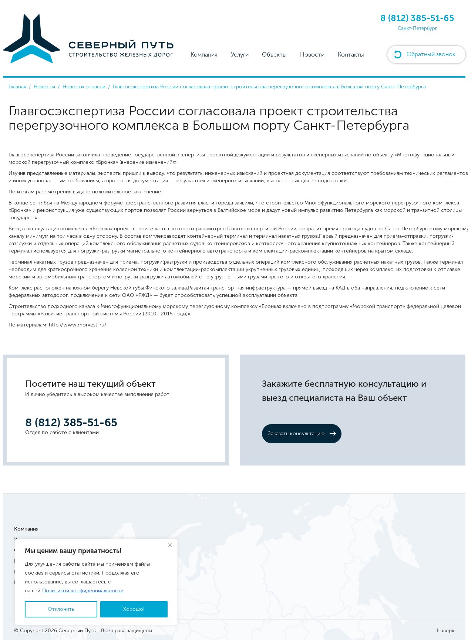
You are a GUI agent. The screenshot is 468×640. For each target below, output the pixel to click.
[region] (96, 582)
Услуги (240, 54)
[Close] (169, 545)
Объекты (274, 54)
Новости (312, 54)
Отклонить (61, 609)
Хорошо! (134, 609)
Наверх (445, 630)
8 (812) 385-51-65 (417, 18)
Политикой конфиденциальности (83, 590)
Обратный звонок (431, 54)
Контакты (351, 54)
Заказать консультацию (296, 433)
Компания (204, 54)
